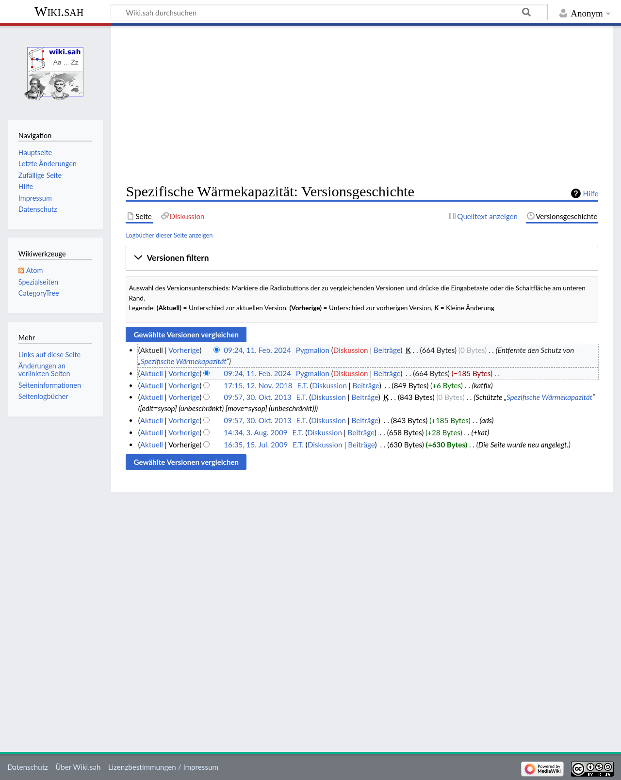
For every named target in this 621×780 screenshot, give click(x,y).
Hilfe (591, 193)
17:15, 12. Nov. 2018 (258, 385)
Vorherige (183, 350)
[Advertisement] (362, 105)
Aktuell (151, 373)
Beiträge (387, 350)
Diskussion (350, 350)
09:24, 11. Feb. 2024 (257, 350)
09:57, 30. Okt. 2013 (257, 397)
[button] (362, 258)
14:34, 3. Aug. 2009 (255, 432)
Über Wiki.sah (77, 767)
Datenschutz (27, 767)
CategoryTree (38, 293)
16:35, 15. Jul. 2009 (256, 444)
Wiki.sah (58, 11)
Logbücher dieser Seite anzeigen (169, 235)
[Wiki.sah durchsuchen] (329, 12)
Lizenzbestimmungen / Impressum (163, 767)
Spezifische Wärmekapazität (184, 361)
